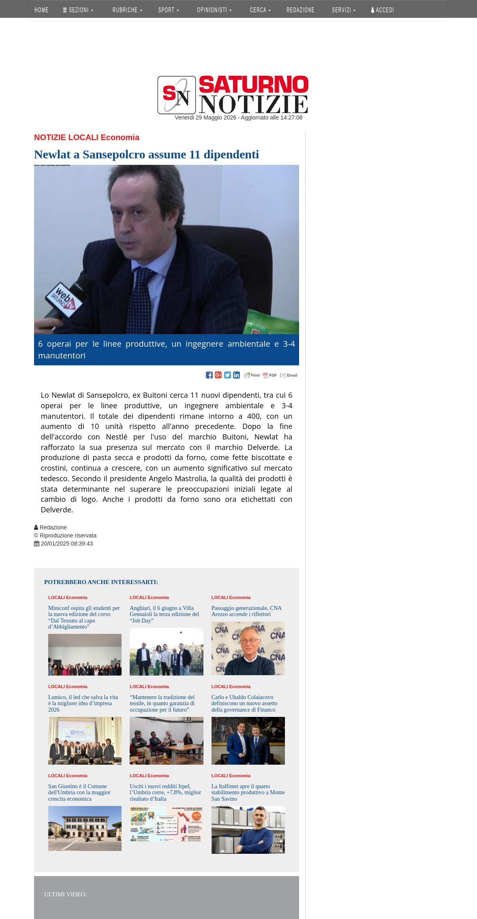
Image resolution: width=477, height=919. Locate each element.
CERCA (260, 9)
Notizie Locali (66, 137)
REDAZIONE (301, 9)
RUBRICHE (127, 9)
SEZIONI (78, 9)
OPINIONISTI (214, 9)
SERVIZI (343, 9)
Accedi (382, 9)
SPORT (168, 9)
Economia (120, 137)
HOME (42, 9)
